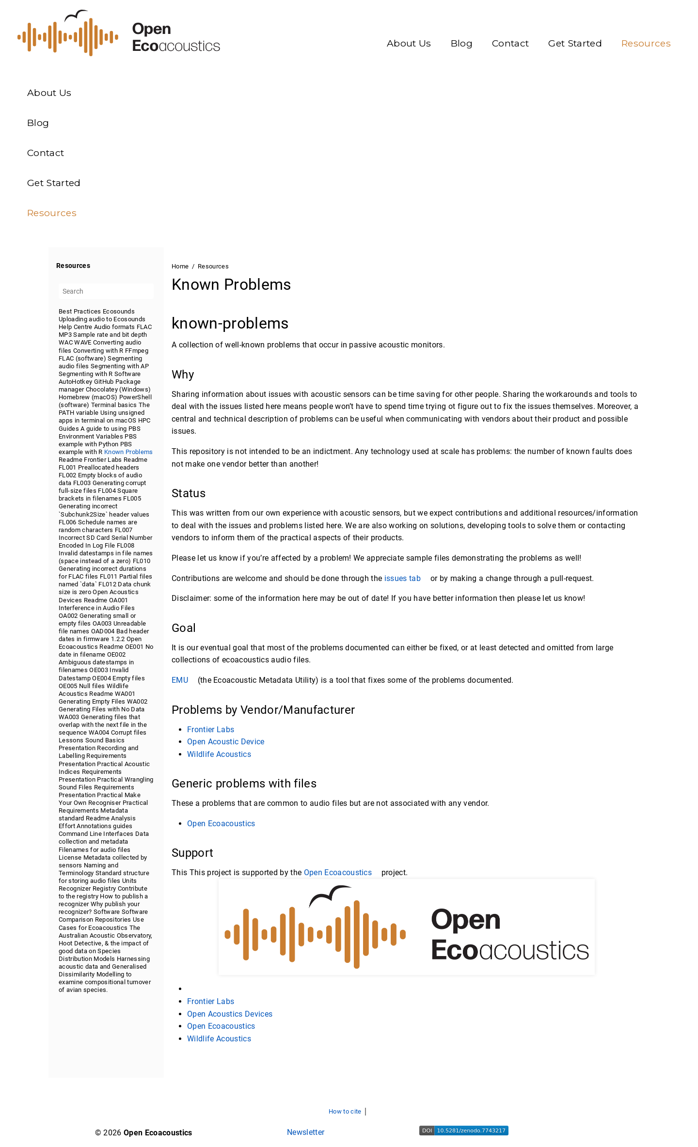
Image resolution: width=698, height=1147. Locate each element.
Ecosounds (119, 311)
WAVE (82, 342)
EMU (183, 680)
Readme (70, 459)
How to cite (345, 1111)
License (70, 857)
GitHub (104, 381)
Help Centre (76, 326)
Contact (510, 43)
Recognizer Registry (87, 888)
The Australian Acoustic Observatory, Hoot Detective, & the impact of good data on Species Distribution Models (106, 943)
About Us (409, 43)
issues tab (406, 578)
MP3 (65, 334)
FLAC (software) (82, 357)
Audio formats (114, 326)
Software (127, 373)
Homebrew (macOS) (88, 397)
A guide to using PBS (110, 428)
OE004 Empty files (118, 677)
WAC (66, 342)
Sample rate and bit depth (110, 334)
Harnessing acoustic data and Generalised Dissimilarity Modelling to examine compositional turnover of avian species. (105, 974)
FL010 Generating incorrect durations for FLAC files (104, 568)
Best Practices (80, 311)
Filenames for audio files (94, 849)
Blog (462, 43)
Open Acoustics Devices (229, 1014)
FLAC (144, 326)
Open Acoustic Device (226, 741)
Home (180, 266)
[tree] (106, 650)
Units (129, 880)
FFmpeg (136, 350)
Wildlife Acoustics (219, 754)
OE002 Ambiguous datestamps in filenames (96, 662)
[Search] (106, 291)
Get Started (575, 43)
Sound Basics (105, 740)
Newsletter (305, 1132)
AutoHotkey (75, 381)
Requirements (106, 755)
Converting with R (98, 350)
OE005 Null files (82, 685)
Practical (110, 763)
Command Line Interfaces (96, 833)
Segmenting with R (86, 373)
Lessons (71, 740)
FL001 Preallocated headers (99, 467)
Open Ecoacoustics (221, 823)
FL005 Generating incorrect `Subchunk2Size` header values (104, 506)
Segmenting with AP (120, 365)
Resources (646, 43)
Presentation (77, 748)
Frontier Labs (103, 459)
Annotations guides (104, 826)
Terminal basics (114, 405)
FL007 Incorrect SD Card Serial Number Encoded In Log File (105, 537)
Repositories (113, 919)
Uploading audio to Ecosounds (102, 319)
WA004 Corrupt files (117, 732)
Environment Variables (91, 436)
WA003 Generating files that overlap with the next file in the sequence (103, 724)
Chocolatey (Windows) (118, 389)
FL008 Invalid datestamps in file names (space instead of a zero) (106, 552)
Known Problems (128, 451)
